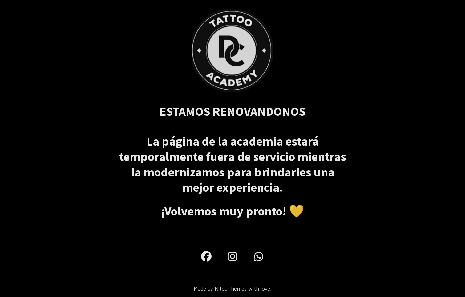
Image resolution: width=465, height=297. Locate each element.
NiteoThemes (231, 289)
